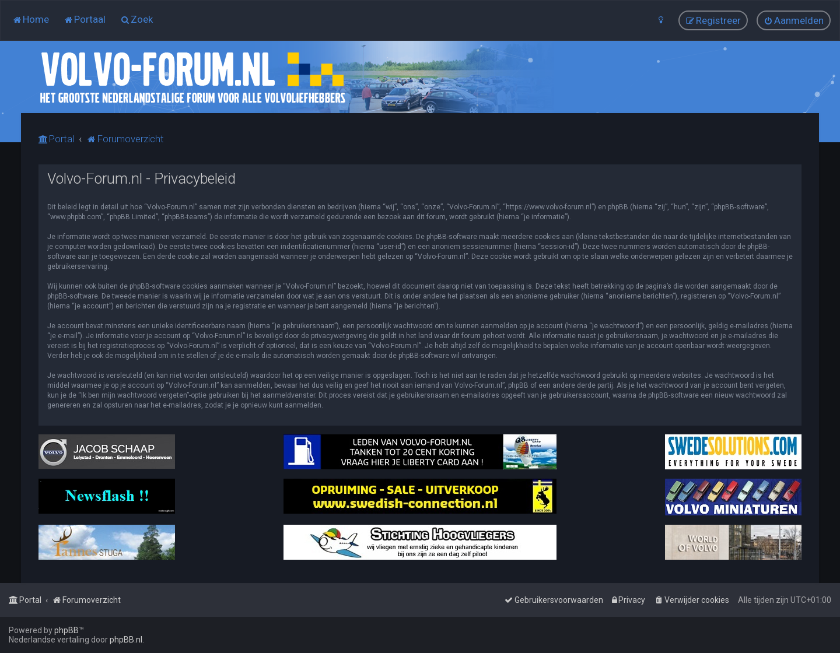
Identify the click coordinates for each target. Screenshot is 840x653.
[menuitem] (30, 19)
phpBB (66, 630)
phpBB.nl (126, 639)
